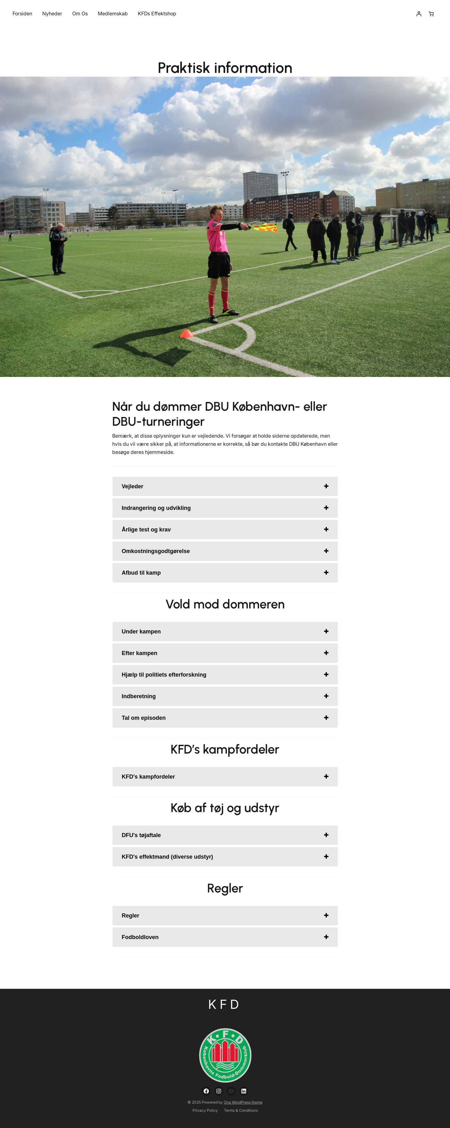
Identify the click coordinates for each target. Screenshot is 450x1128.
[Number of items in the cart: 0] (431, 14)
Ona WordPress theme (243, 1102)
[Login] (418, 14)
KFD (225, 1004)
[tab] (225, 486)
